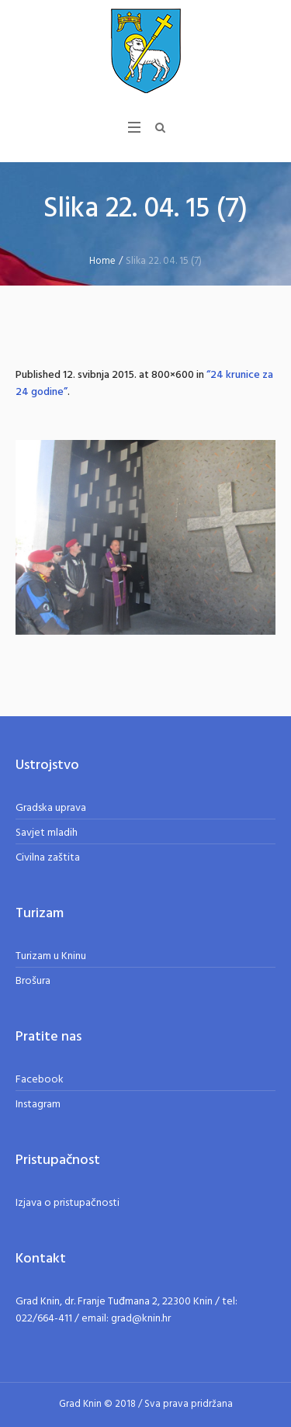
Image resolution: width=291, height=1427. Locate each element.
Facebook (40, 1080)
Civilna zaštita (48, 858)
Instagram (38, 1105)
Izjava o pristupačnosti (68, 1203)
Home (102, 261)
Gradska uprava (51, 808)
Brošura (33, 981)
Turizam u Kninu (51, 956)
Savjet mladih (47, 833)
